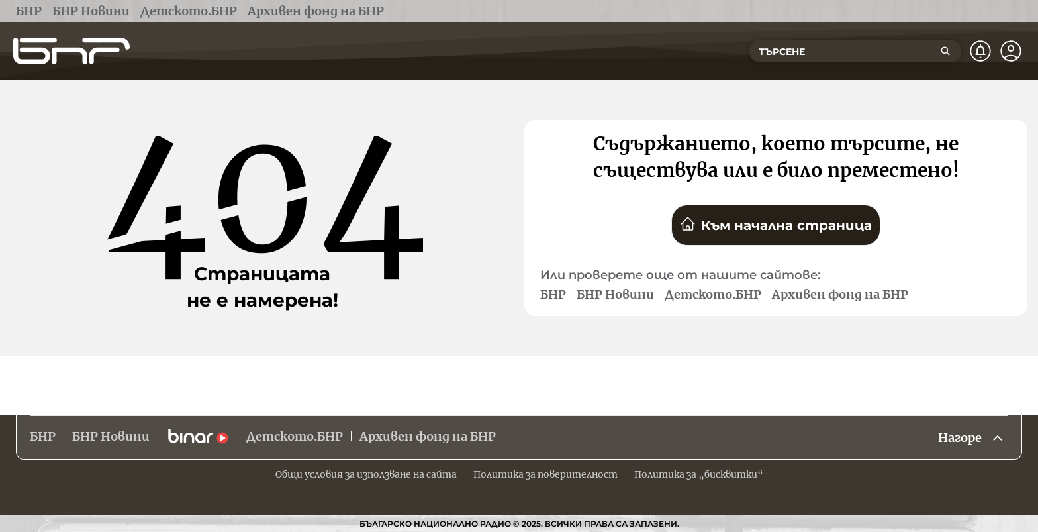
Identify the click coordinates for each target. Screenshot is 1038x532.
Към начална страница (776, 224)
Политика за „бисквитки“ (698, 474)
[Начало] (71, 51)
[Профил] (1011, 51)
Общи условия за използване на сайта (366, 474)
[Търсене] (945, 51)
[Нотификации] (980, 51)
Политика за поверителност (545, 474)
